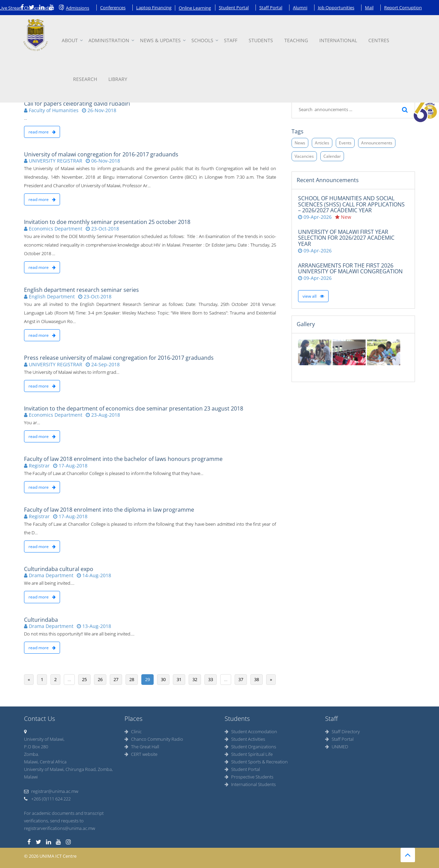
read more (42, 132)
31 (179, 679)
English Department (49, 296)
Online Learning (195, 8)
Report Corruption (403, 7)
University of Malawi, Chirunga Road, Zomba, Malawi (68, 773)
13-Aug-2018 (94, 626)
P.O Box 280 (36, 747)
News (300, 143)
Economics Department (53, 228)
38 (256, 679)
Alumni (300, 7)
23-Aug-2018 (103, 415)
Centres (378, 40)
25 (84, 679)
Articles (322, 143)
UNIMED (336, 747)
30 (163, 679)
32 (194, 679)
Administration (108, 40)
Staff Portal (270, 7)
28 (131, 679)
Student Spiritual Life (249, 754)
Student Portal (234, 7)
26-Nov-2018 (99, 110)
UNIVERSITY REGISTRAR (53, 160)
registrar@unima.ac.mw (51, 791)
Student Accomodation (251, 731)
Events (345, 143)
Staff (230, 40)
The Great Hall (141, 747)
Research (85, 79)
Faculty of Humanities (51, 110)
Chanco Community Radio (153, 739)
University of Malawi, (44, 739)
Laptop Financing (153, 7)
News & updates (160, 40)
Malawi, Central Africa (45, 762)
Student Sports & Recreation (256, 762)
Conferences (113, 7)
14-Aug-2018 (94, 575)
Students (261, 40)
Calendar (332, 156)
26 (100, 679)
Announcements (376, 143)
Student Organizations (250, 747)
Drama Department (48, 575)
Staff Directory (342, 731)
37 (240, 679)
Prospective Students (249, 777)
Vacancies (304, 156)
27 (116, 679)
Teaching (296, 40)
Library (117, 79)
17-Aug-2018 (70, 465)
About (70, 40)
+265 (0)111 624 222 (47, 799)
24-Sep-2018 (103, 364)
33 (210, 679)
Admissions (77, 8)
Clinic (133, 731)
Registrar (37, 465)
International (338, 40)
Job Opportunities (336, 7)
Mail (369, 7)
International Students (250, 784)
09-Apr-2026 (315, 217)
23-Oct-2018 (102, 228)
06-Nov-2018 (103, 160)
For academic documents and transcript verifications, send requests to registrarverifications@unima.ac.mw (64, 820)
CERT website (140, 754)
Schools (202, 40)
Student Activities (245, 739)
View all (313, 296)
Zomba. (31, 754)
